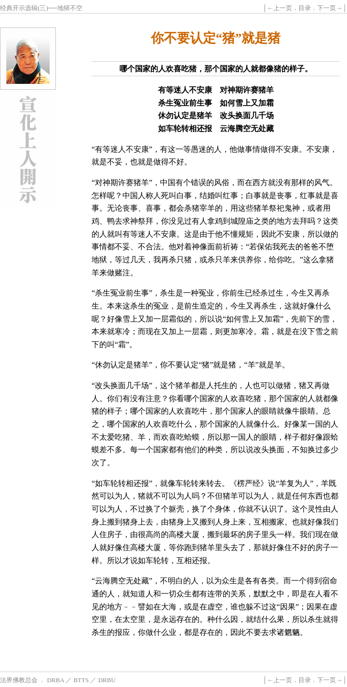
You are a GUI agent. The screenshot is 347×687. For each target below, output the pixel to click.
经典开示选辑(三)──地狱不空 (41, 8)
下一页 (326, 8)
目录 (304, 8)
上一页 (282, 8)
